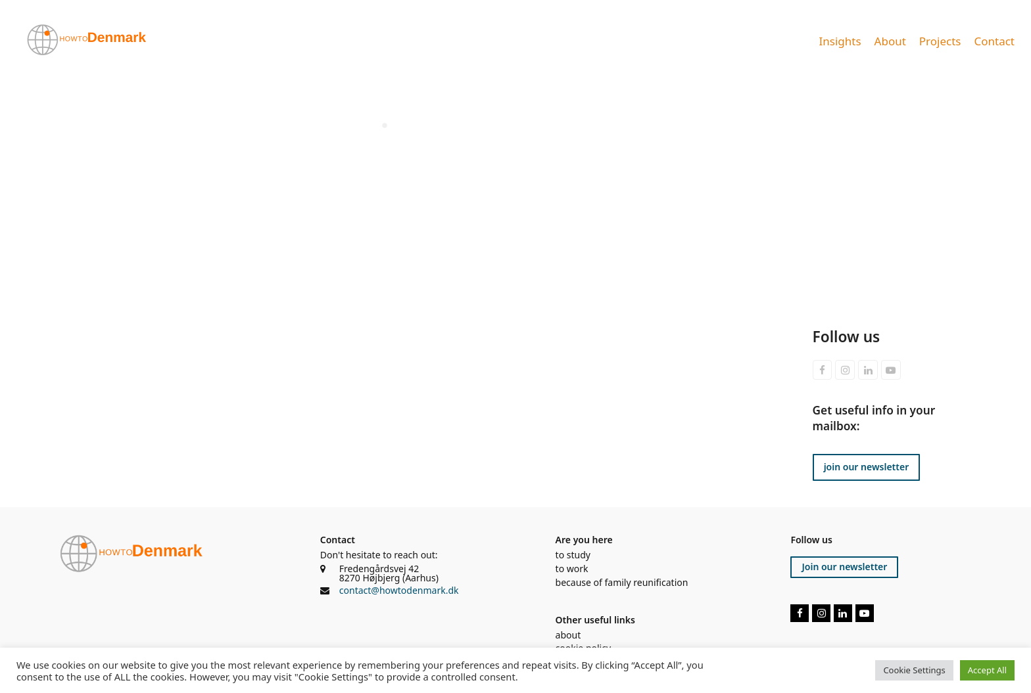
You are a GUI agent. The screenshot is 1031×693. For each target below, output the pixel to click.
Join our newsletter (844, 566)
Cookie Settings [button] (914, 670)
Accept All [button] (987, 670)
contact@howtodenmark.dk (399, 590)
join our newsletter (866, 466)
